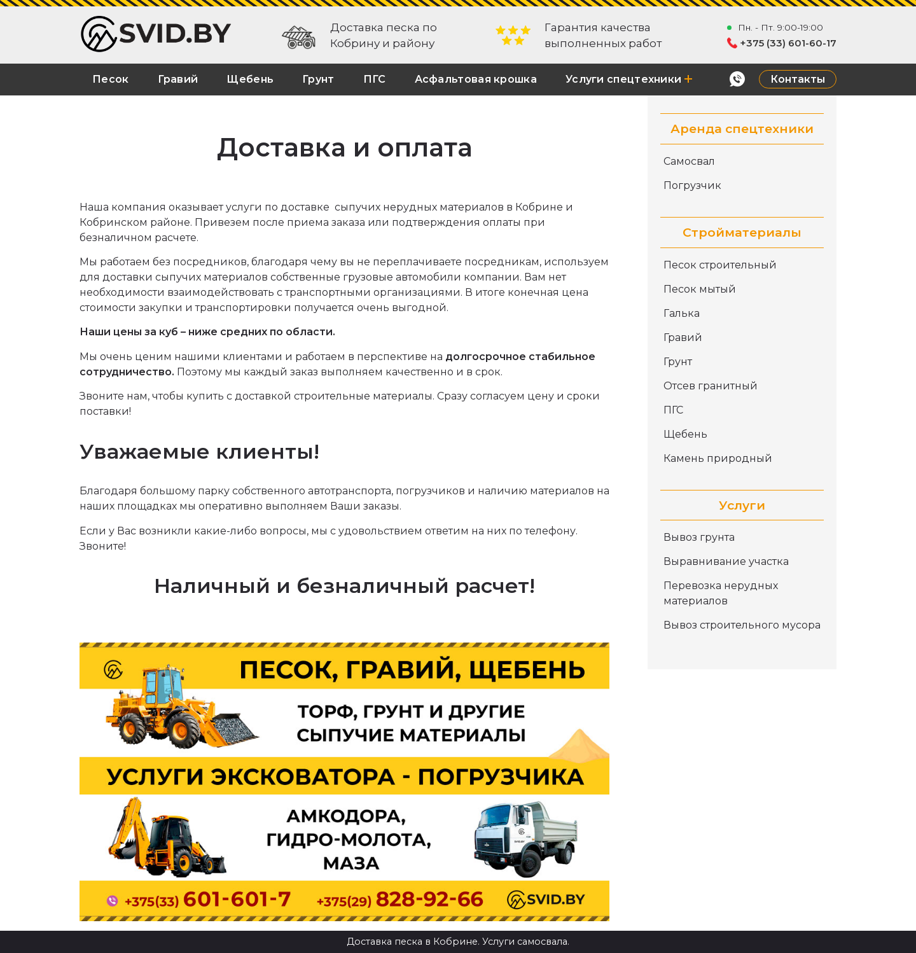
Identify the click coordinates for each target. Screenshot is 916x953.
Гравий (178, 79)
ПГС (374, 79)
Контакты (797, 79)
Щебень (250, 79)
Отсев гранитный (710, 386)
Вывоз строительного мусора (742, 625)
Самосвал (689, 161)
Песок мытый (699, 289)
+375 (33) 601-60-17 (788, 43)
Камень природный (717, 458)
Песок (110, 79)
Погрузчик (692, 185)
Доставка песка (384, 941)
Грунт (318, 79)
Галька (681, 313)
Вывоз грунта (699, 537)
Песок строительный (720, 265)
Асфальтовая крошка (476, 79)
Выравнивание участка (726, 561)
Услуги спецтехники (629, 79)
